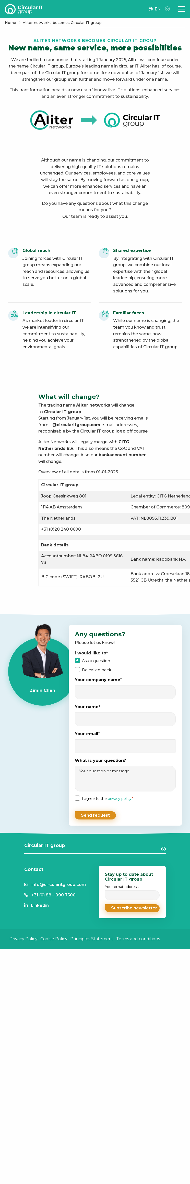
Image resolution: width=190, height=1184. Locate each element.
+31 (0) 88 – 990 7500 (53, 894)
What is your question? (100, 760)
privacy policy (120, 798)
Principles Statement (91, 938)
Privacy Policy (23, 938)
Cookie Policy (53, 938)
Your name (87, 707)
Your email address (132, 891)
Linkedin (40, 904)
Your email (87, 734)
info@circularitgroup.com (58, 883)
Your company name (98, 680)
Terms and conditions (138, 938)
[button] (132, 907)
